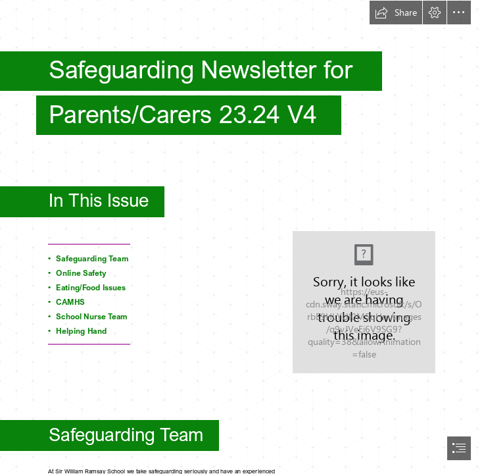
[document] (242, 237)
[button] (396, 12)
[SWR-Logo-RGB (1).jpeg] (364, 302)
